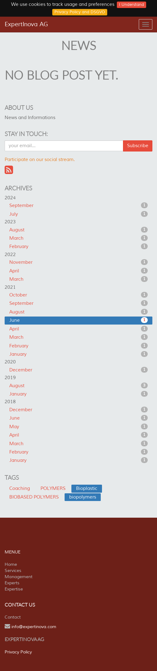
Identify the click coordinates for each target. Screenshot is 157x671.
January (78, 354)
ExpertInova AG (26, 24)
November (78, 262)
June (78, 320)
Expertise (14, 589)
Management (18, 576)
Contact (13, 617)
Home (11, 564)
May (78, 427)
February (78, 246)
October (78, 295)
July (78, 214)
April (78, 271)
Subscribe (137, 146)
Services (13, 570)
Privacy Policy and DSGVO (79, 12)
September (78, 205)
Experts (12, 583)
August (78, 230)
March (78, 238)
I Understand (131, 4)
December (78, 370)
